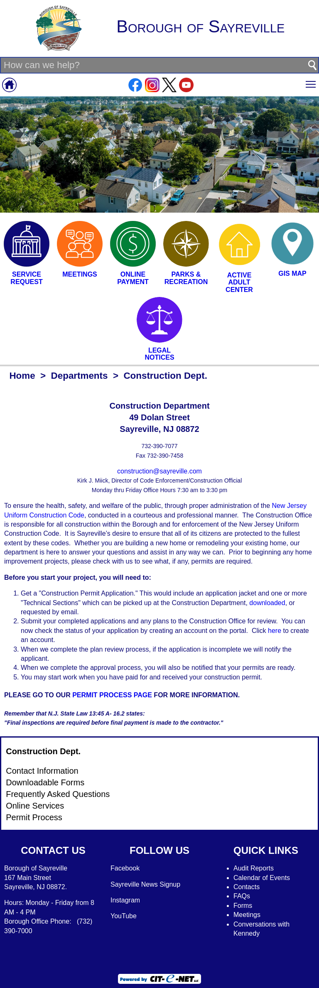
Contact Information (42, 770)
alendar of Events (264, 877)
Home (22, 375)
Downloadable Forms (45, 782)
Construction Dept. (43, 751)
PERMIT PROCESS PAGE (112, 695)
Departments (79, 375)
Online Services (35, 805)
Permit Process (34, 817)
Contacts (246, 886)
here (275, 630)
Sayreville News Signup (145, 884)
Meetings (246, 914)
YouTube (123, 915)
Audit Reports (253, 868)
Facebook (125, 868)
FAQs (241, 896)
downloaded (267, 602)
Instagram (125, 900)
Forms (242, 905)
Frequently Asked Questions (58, 794)
